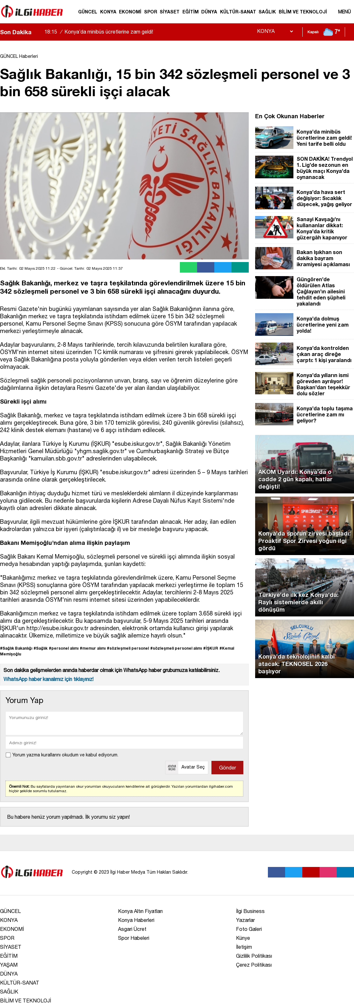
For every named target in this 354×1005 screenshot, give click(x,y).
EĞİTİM (190, 11)
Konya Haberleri (136, 920)
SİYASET (170, 11)
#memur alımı (93, 648)
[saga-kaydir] (39, 32)
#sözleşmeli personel (128, 648)
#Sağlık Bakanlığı (16, 648)
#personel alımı (63, 648)
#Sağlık (40, 648)
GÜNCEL (87, 11)
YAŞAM (9, 965)
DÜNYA (209, 11)
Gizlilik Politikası (254, 956)
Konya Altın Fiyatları (140, 911)
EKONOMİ (130, 11)
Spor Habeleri (133, 938)
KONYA (108, 11)
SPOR (150, 11)
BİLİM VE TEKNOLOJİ (303, 11)
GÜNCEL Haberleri (19, 56)
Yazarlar (245, 920)
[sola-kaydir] (36, 32)
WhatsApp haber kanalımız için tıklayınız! (48, 679)
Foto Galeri (249, 929)
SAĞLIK (267, 11)
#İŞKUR (210, 648)
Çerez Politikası (254, 965)
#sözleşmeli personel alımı (176, 648)
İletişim (244, 947)
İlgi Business (250, 911)
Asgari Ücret (132, 929)
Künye (243, 938)
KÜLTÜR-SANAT (238, 11)
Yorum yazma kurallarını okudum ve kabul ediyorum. (65, 754)
